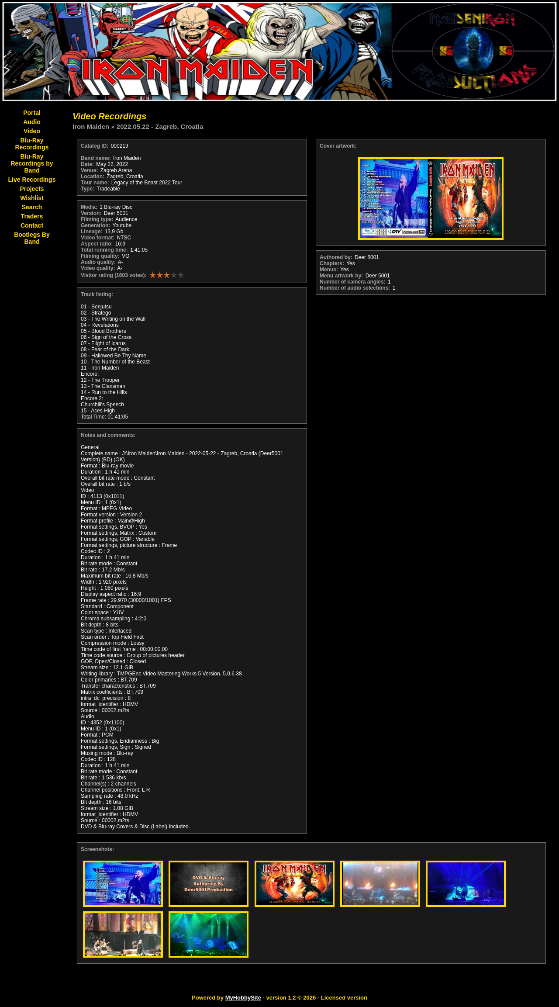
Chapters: (332, 263)
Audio (32, 121)
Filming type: (97, 219)
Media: (89, 207)
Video (32, 131)
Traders (32, 216)
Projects (32, 188)
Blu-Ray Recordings (31, 144)
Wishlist (32, 197)
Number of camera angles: (353, 282)
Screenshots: (97, 849)
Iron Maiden (90, 126)
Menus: (329, 269)
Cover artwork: (338, 146)
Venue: (89, 170)
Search (32, 207)
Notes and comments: (108, 435)
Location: (92, 176)
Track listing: (97, 294)
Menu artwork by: (341, 276)
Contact (32, 225)
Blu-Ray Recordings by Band (31, 163)
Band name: (96, 158)
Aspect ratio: (97, 244)
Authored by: (336, 257)
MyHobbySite (243, 997)
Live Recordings (32, 179)
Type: (87, 189)
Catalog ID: (94, 146)
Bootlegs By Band (32, 238)
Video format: (97, 238)
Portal (32, 112)
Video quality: (98, 268)
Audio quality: (98, 262)
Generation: (95, 225)
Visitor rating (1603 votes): (114, 275)
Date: (87, 164)
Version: (91, 213)
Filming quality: (100, 256)
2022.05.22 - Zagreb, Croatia (160, 126)
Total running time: (104, 250)
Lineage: (91, 231)
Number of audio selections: (355, 288)
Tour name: (95, 183)
